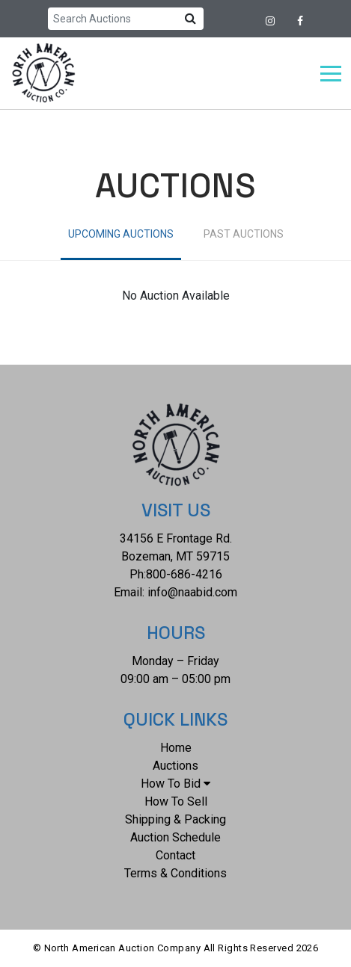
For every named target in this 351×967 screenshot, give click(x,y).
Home (176, 748)
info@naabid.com (192, 592)
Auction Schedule (175, 837)
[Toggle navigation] (331, 74)
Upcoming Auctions (121, 234)
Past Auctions (244, 234)
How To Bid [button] (175, 783)
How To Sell (175, 801)
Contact (175, 855)
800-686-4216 (184, 574)
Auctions (175, 766)
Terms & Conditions (175, 873)
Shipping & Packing (175, 819)
